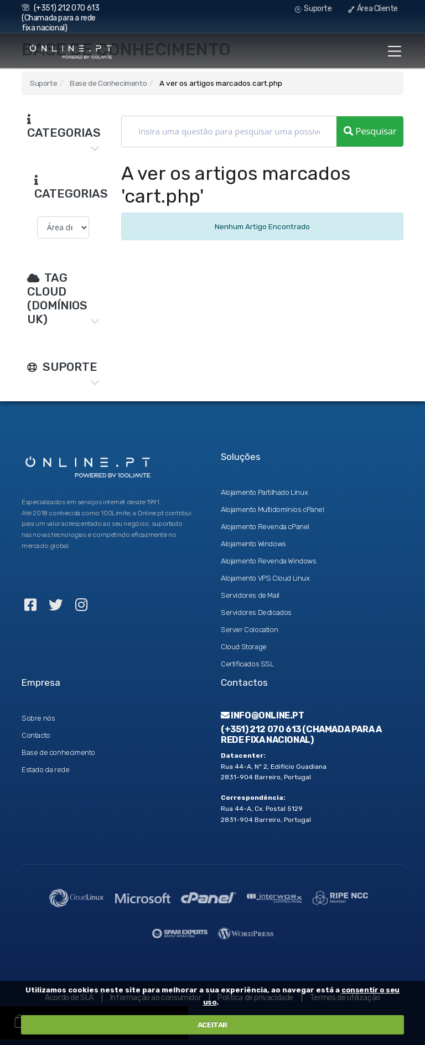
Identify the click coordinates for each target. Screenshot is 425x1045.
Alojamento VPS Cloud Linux (265, 578)
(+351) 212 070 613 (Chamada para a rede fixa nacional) (60, 18)
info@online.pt (262, 715)
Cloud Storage (244, 647)
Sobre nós (38, 718)
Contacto (36, 735)
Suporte (313, 8)
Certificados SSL (247, 664)
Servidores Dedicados (256, 612)
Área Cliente (373, 8)
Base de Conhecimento (108, 83)
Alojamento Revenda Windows (269, 561)
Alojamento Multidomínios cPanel (272, 509)
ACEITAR (212, 1025)
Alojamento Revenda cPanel (265, 526)
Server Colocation (249, 629)
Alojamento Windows (253, 544)
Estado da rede (45, 769)
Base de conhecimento (58, 752)
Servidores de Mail (250, 595)
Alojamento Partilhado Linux (264, 492)
